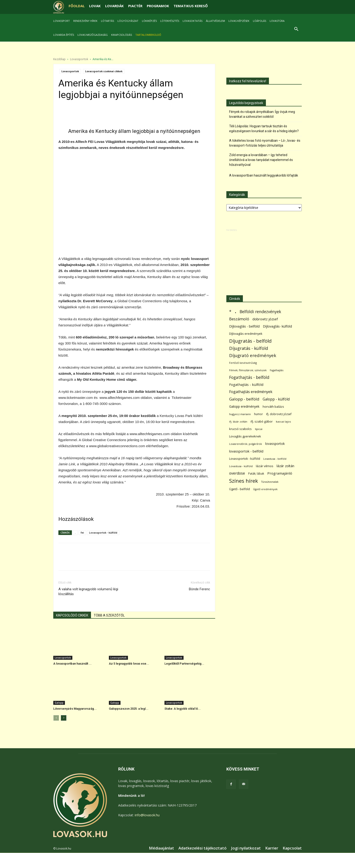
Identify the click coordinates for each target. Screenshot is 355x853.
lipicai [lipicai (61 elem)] (258, 429)
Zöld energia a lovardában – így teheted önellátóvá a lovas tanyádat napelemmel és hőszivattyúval (261, 160)
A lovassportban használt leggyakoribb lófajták (263, 175)
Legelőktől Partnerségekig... (184, 663)
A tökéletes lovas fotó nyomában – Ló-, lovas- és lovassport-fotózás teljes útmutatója (264, 143)
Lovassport (61, 21)
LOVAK (95, 5)
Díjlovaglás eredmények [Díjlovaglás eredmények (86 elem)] (245, 333)
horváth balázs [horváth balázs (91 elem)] (273, 406)
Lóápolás (259, 21)
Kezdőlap (59, 59)
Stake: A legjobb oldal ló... (182, 708)
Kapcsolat (292, 848)
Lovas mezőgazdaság (92, 34)
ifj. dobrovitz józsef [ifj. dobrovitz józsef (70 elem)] (278, 414)
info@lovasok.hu (147, 815)
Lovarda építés (63, 34)
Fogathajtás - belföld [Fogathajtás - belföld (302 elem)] (249, 377)
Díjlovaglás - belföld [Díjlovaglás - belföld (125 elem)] (244, 326)
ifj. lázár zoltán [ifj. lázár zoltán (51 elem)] (238, 421)
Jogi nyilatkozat (246, 848)
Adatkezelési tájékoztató (202, 848)
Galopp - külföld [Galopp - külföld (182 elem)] (276, 399)
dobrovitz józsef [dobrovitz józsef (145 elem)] (265, 319)
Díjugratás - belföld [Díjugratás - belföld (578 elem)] (250, 340)
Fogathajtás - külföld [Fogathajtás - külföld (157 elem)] (246, 384)
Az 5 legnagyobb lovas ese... (129, 663)
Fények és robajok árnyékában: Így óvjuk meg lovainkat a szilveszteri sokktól (262, 114)
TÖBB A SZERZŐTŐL (109, 615)
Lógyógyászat (127, 21)
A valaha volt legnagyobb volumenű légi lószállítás (88, 591)
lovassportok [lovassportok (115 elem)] (275, 443)
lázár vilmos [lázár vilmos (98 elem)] (264, 466)
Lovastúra (277, 21)
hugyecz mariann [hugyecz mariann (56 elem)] (240, 414)
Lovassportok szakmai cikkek (103, 71)
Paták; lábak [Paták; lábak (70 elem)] (256, 474)
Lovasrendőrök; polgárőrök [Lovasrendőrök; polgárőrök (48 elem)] (245, 444)
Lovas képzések (238, 21)
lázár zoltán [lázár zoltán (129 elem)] (285, 466)
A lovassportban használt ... (72, 663)
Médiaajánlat (161, 848)
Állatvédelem (215, 21)
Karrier (271, 848)
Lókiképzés (149, 21)
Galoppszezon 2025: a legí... (128, 708)
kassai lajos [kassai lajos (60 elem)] (283, 421)
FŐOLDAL (77, 5)
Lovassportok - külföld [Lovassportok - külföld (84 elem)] (244, 458)
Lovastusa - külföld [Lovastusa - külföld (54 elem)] (241, 466)
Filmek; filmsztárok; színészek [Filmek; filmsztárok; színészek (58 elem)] (248, 370)
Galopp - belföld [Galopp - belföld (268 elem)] (244, 399)
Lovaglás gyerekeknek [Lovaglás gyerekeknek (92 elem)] (245, 436)
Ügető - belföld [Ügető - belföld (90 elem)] (239, 489)
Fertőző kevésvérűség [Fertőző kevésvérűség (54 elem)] (243, 362)
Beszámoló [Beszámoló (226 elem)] (239, 318)
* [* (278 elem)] (230, 311)
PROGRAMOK (158, 5)
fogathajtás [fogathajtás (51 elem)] (276, 370)
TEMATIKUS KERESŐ (191, 5)
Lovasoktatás (192, 21)
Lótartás (107, 21)
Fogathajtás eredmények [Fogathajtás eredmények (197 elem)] (250, 391)
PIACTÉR (135, 5)
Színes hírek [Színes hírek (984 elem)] (243, 480)
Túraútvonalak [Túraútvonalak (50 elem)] (269, 481)
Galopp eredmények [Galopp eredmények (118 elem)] (244, 406)
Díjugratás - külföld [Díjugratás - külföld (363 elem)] (248, 348)
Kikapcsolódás (121, 34)
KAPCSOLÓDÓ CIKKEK (72, 615)
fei (82, 532)
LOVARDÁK (114, 5)
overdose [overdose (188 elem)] (237, 473)
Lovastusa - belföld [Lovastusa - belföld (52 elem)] (274, 458)
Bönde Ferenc (199, 589)
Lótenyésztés (169, 21)
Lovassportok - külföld (103, 532)
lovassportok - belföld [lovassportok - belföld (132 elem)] (246, 451)
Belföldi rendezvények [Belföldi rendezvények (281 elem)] (260, 311)
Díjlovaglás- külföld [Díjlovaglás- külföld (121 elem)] (277, 326)
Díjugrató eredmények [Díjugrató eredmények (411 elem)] (252, 355)
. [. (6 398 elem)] (235, 310)
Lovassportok (79, 59)
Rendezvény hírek (85, 21)
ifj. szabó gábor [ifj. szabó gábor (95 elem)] (262, 421)
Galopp (59, 702)
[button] (296, 29)
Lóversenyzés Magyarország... (75, 708)
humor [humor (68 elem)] (258, 414)
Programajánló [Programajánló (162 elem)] (279, 473)
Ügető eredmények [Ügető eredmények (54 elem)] (265, 489)
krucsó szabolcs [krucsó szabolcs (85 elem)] (240, 429)
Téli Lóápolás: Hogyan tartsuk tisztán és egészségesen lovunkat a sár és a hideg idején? (264, 128)
